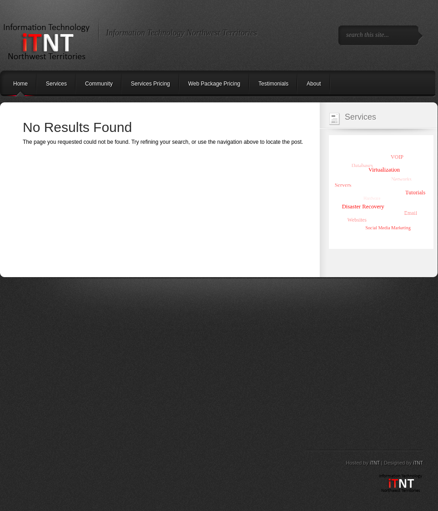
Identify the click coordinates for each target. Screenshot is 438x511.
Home (20, 84)
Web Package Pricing (214, 84)
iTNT (375, 462)
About (314, 84)
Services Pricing (150, 84)
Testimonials (273, 84)
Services (56, 84)
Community (99, 84)
